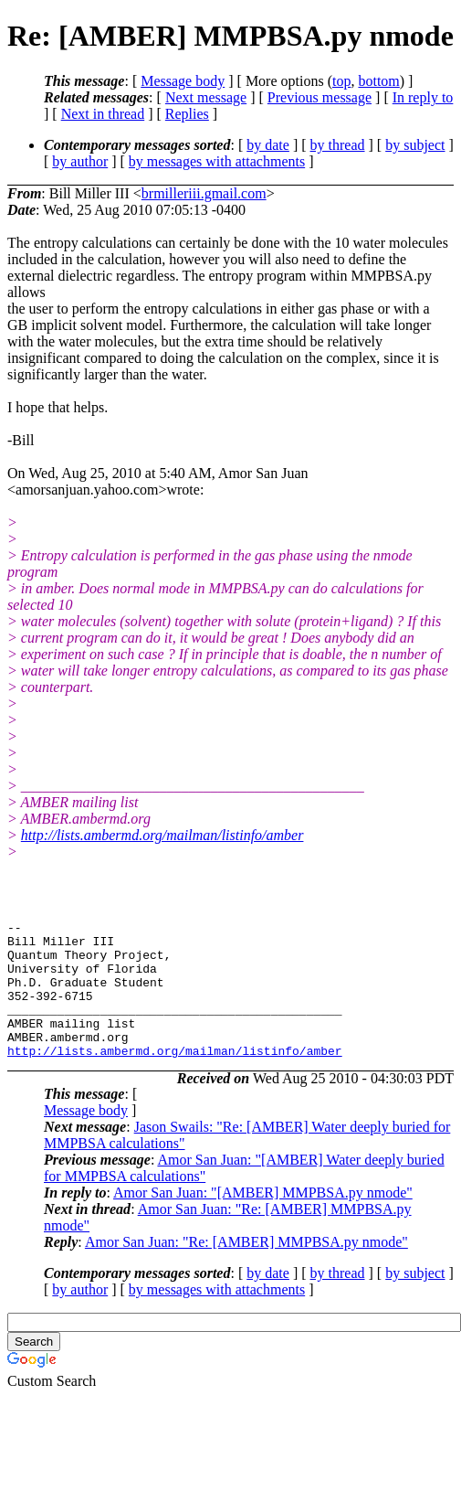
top (341, 81)
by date (267, 145)
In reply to (423, 97)
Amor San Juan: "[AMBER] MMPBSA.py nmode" (263, 1220)
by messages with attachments (217, 161)
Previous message (319, 97)
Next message (205, 97)
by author (80, 161)
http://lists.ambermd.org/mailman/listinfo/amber (162, 835)
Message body (183, 81)
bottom (378, 81)
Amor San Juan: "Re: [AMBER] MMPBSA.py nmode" (246, 1269)
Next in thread (103, 114)
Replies (187, 114)
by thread (337, 145)
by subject (415, 145)
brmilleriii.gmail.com (204, 193)
